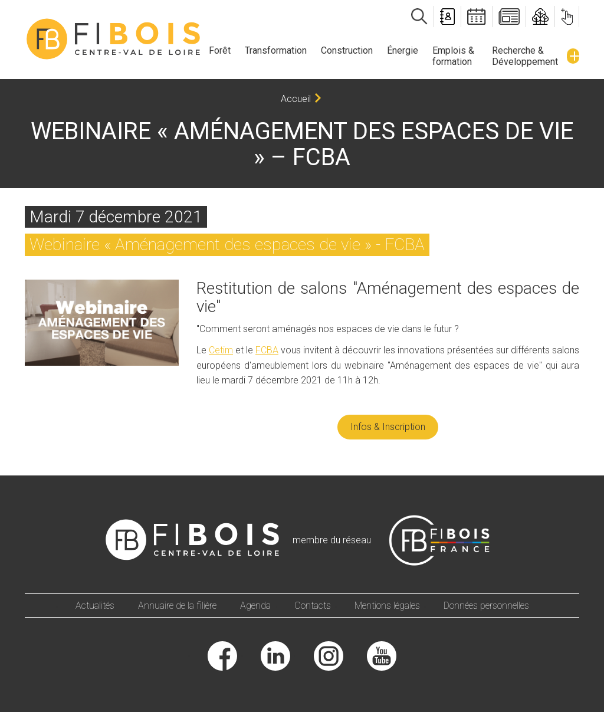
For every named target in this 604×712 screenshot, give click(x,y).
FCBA (266, 350)
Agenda (255, 605)
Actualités (95, 605)
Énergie (402, 50)
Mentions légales (387, 605)
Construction (347, 50)
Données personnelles (486, 605)
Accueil (296, 98)
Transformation (276, 50)
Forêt (220, 50)
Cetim (221, 350)
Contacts (312, 605)
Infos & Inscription (387, 426)
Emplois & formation (453, 56)
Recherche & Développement (525, 56)
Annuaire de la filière (177, 605)
